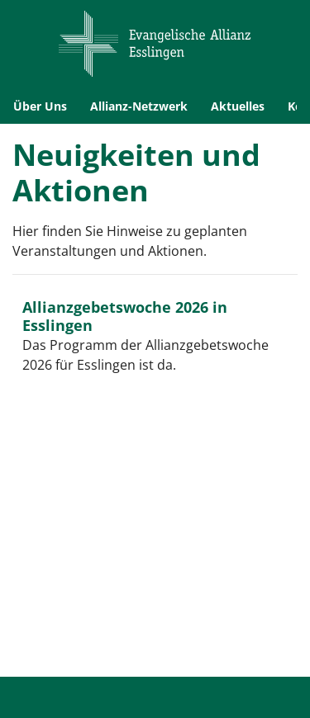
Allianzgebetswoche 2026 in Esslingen (124, 315)
